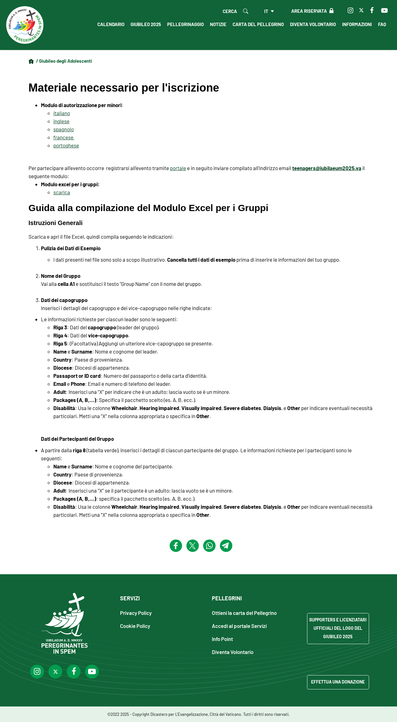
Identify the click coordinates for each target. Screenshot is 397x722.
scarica (61, 192)
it (266, 11)
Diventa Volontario (313, 24)
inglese (61, 121)
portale (178, 168)
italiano (61, 113)
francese (63, 137)
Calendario (110, 24)
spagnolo (63, 129)
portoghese (66, 145)
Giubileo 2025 (146, 24)
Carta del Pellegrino (258, 24)
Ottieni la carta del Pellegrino (244, 612)
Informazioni (357, 24)
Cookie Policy (135, 625)
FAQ (382, 24)
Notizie (218, 24)
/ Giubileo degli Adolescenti (64, 61)
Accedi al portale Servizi (239, 625)
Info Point (222, 638)
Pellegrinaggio (185, 24)
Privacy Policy (136, 612)
